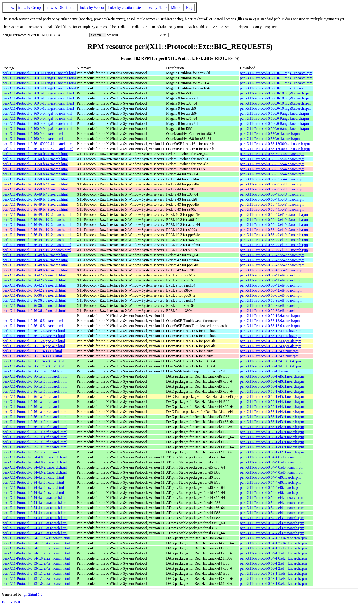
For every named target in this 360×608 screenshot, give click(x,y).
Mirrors (176, 7)
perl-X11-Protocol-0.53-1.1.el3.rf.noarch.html (36, 573)
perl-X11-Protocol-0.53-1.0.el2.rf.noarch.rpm (273, 583)
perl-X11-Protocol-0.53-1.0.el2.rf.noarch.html (36, 583)
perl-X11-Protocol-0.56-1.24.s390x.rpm (269, 351)
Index (10, 7)
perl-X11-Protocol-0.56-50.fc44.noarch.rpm (272, 154)
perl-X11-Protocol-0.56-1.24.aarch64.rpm (270, 331)
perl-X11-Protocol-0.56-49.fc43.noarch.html (35, 194)
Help (189, 7)
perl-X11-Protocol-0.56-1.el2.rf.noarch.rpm (272, 427)
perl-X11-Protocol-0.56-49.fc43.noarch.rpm (272, 194)
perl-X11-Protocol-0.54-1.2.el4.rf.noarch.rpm (273, 538)
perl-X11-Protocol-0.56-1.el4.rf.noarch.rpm (272, 401)
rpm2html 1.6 (32, 594)
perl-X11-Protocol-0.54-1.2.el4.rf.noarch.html (36, 538)
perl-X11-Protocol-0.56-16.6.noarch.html (33, 321)
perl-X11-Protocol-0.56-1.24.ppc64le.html (34, 341)
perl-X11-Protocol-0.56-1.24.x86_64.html (33, 361)
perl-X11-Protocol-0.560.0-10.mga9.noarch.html (38, 93)
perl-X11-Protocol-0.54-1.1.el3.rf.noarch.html (36, 548)
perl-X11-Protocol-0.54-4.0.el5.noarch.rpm (271, 457)
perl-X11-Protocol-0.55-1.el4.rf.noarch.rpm (272, 432)
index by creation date (124, 7)
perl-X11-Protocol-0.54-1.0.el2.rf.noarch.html (36, 558)
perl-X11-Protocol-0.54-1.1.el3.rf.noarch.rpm (273, 548)
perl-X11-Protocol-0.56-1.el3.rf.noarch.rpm (272, 417)
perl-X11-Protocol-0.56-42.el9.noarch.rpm (271, 275)
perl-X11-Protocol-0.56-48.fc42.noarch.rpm (272, 255)
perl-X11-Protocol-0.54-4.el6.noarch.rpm (270, 477)
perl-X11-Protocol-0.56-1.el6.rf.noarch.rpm (272, 376)
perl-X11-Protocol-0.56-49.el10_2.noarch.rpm (274, 214)
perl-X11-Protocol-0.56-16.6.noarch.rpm (270, 316)
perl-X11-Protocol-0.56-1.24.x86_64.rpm (270, 361)
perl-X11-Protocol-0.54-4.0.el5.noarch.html (35, 457)
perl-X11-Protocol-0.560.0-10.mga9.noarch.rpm (275, 93)
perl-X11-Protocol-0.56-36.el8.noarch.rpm (271, 295)
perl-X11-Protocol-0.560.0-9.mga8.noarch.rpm (274, 113)
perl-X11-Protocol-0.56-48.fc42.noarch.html (35, 255)
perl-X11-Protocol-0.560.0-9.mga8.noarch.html (37, 113)
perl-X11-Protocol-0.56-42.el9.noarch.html (34, 275)
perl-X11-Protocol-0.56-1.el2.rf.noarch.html (35, 427)
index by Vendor (92, 7)
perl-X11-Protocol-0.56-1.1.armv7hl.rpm (270, 371)
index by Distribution (60, 7)
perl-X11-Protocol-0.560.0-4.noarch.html (33, 134)
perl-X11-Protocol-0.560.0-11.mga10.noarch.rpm (276, 73)
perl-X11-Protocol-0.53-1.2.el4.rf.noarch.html (36, 563)
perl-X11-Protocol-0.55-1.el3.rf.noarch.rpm (272, 442)
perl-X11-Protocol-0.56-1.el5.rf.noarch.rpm (272, 386)
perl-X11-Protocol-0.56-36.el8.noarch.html (34, 295)
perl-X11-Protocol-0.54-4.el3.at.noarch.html (35, 518)
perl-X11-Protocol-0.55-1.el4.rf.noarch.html (35, 432)
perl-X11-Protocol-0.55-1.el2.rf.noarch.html (35, 452)
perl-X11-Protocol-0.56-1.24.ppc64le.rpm (270, 341)
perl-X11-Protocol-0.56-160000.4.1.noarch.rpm (275, 144)
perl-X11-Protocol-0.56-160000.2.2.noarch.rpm (275, 149)
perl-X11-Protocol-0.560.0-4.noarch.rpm (270, 134)
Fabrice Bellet (12, 602)
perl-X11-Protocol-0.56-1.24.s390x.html (32, 351)
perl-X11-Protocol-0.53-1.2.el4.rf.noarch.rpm (273, 563)
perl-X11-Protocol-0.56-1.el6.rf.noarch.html (35, 376)
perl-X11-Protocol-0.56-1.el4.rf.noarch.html (35, 401)
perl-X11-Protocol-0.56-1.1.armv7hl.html (33, 371)
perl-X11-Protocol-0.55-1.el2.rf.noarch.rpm (272, 452)
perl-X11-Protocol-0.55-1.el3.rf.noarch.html (35, 442)
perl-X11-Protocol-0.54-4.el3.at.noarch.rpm (272, 518)
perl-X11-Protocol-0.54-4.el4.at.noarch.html (35, 498)
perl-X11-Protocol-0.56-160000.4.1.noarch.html (38, 144)
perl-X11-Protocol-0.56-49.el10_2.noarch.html (37, 214)
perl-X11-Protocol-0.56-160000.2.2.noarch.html (38, 149)
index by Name (156, 7)
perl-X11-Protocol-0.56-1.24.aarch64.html (34, 331)
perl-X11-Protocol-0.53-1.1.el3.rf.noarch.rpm (273, 573)
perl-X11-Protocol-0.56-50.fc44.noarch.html (35, 154)
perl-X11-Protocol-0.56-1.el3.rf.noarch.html (35, 417)
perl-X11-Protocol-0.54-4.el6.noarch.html (33, 477)
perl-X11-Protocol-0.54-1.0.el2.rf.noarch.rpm (273, 558)
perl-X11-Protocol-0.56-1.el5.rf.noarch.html (35, 386)
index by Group (29, 7)
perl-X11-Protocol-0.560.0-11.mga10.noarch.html (39, 73)
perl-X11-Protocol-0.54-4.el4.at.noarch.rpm (272, 498)
